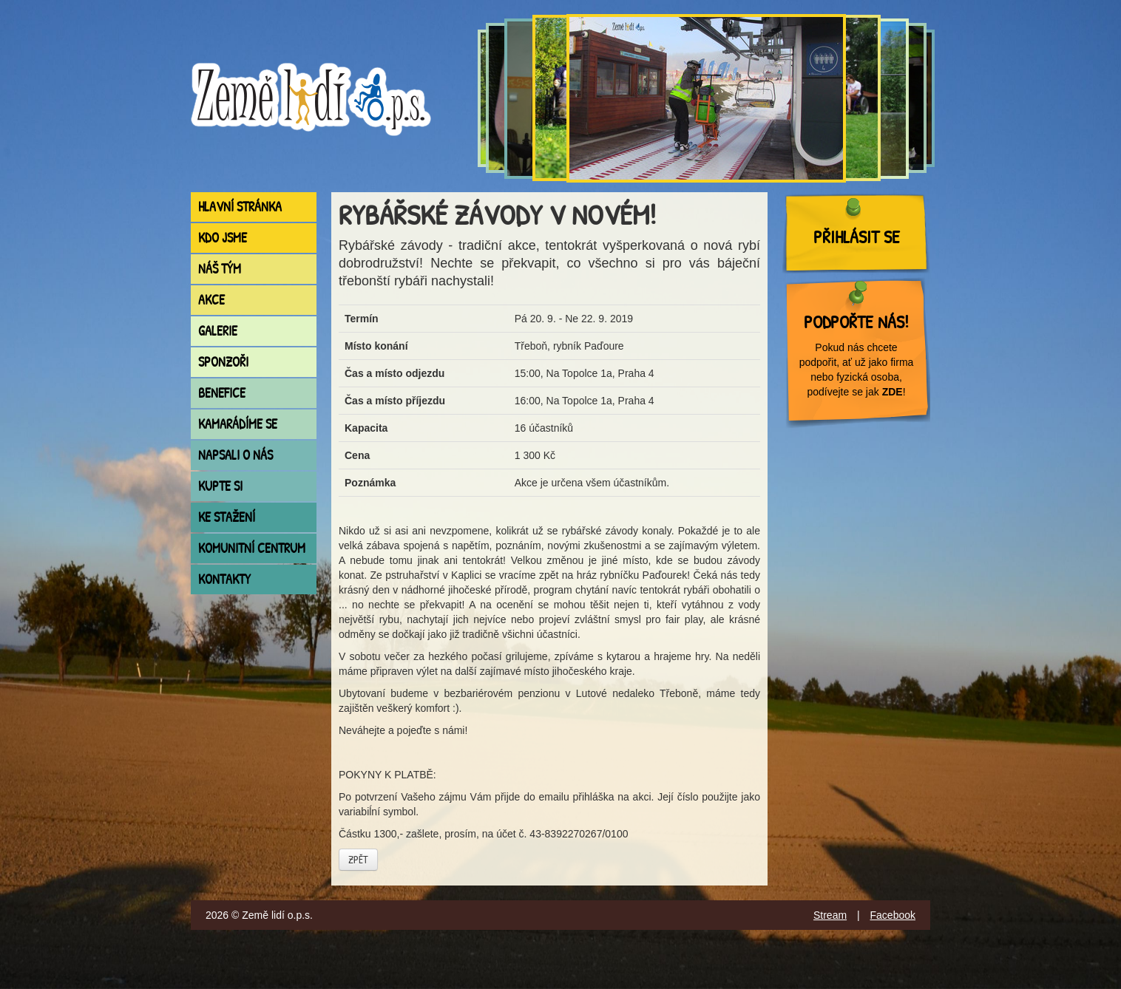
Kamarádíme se (237, 424)
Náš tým (219, 268)
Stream (830, 915)
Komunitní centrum (251, 548)
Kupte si (220, 486)
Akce (211, 299)
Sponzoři (223, 362)
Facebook (892, 915)
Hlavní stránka (240, 206)
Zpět (358, 859)
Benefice (221, 393)
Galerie (217, 331)
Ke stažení (226, 517)
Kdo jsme (222, 237)
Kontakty (224, 579)
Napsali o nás (235, 455)
